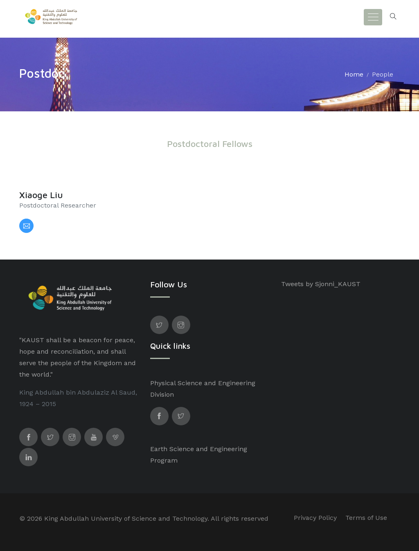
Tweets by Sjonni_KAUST (320, 284)
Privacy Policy (315, 518)
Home (354, 74)
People (382, 74)
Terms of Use (366, 518)
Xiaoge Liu (41, 195)
